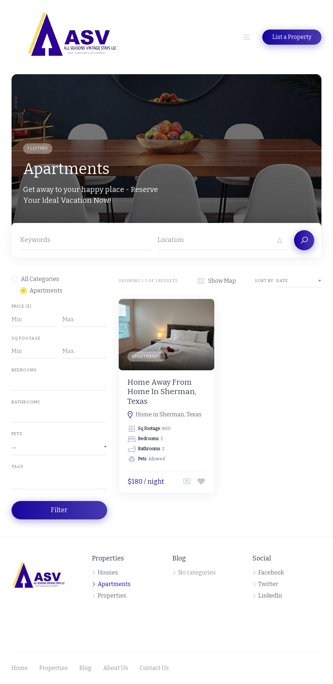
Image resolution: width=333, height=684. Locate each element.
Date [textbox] (282, 280)
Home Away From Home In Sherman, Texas (161, 391)
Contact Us (154, 668)
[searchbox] (14, 482)
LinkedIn (270, 595)
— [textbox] (14, 447)
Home (20, 668)
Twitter (268, 584)
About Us (115, 668)
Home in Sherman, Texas (169, 414)
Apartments (146, 356)
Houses (108, 572)
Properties (112, 595)
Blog (85, 668)
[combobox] (59, 447)
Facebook (271, 572)
